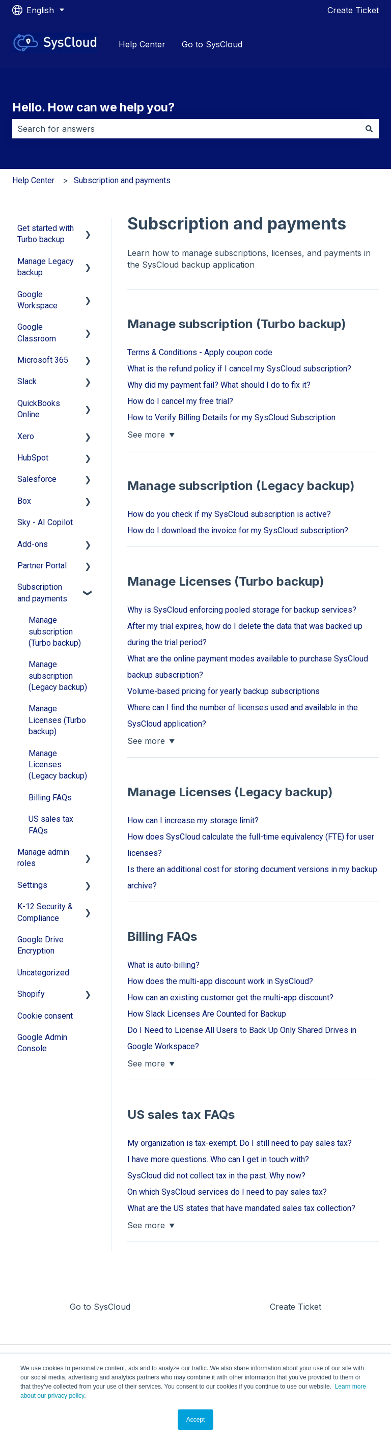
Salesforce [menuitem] (37, 479)
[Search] (369, 128)
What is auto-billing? (163, 965)
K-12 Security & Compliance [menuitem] (45, 912)
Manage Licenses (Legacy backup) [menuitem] (58, 764)
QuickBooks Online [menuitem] (38, 408)
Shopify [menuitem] (31, 994)
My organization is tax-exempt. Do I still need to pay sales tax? (239, 1143)
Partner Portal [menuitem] (42, 565)
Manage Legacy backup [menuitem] (45, 266)
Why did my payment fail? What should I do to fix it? (219, 385)
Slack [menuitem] (27, 381)
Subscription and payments (122, 180)
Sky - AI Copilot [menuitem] (45, 522)
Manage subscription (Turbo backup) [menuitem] (55, 631)
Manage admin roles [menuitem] (43, 857)
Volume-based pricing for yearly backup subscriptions (223, 691)
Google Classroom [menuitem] (36, 332)
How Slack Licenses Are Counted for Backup (206, 1014)
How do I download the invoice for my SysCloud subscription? (237, 530)
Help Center (142, 44)
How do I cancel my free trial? (180, 401)
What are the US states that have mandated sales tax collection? (241, 1208)
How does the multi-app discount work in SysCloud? (220, 981)
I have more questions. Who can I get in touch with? (218, 1159)
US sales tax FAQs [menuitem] (51, 824)
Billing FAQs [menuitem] (50, 797)
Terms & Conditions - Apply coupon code (199, 352)
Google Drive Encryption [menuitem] (40, 945)
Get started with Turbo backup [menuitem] (45, 233)
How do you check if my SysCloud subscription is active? (229, 514)
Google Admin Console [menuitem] (42, 1042)
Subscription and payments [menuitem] (42, 592)
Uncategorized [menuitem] (43, 972)
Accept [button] (195, 1419)
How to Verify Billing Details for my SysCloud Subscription (231, 417)
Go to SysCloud (212, 44)
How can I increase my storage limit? (193, 820)
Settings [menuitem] (32, 885)
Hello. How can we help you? (93, 107)
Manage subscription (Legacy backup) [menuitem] (58, 675)
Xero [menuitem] (25, 436)
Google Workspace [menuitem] (37, 300)
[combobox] (185, 128)
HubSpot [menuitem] (32, 458)
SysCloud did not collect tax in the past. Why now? (216, 1175)
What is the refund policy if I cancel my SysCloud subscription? (239, 368)
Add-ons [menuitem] (32, 544)
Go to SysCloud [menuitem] (100, 1307)
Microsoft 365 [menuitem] (42, 360)
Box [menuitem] (24, 501)
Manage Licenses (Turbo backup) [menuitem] (57, 720)
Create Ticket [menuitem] (295, 1307)
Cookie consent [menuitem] (45, 1016)
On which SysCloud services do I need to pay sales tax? (227, 1192)
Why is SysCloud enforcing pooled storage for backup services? (241, 610)
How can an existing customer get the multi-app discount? (230, 997)
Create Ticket (353, 10)
